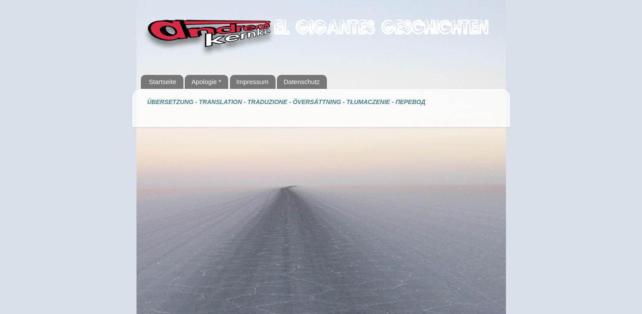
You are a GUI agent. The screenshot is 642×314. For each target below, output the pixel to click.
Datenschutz (301, 81)
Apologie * (206, 81)
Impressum (252, 81)
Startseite (162, 81)
